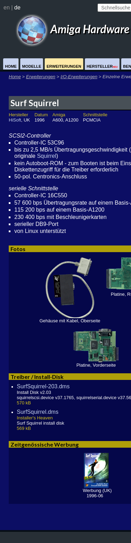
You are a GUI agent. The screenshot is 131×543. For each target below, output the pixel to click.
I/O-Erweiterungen (78, 76)
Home (11, 66)
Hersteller (102, 66)
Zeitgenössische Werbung (44, 444)
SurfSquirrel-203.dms (43, 386)
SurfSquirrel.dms (37, 412)
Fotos (18, 248)
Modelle (31, 66)
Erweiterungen (63, 66)
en (6, 7)
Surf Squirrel (34, 103)
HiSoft (15, 120)
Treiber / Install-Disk (37, 376)
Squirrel (46, 156)
